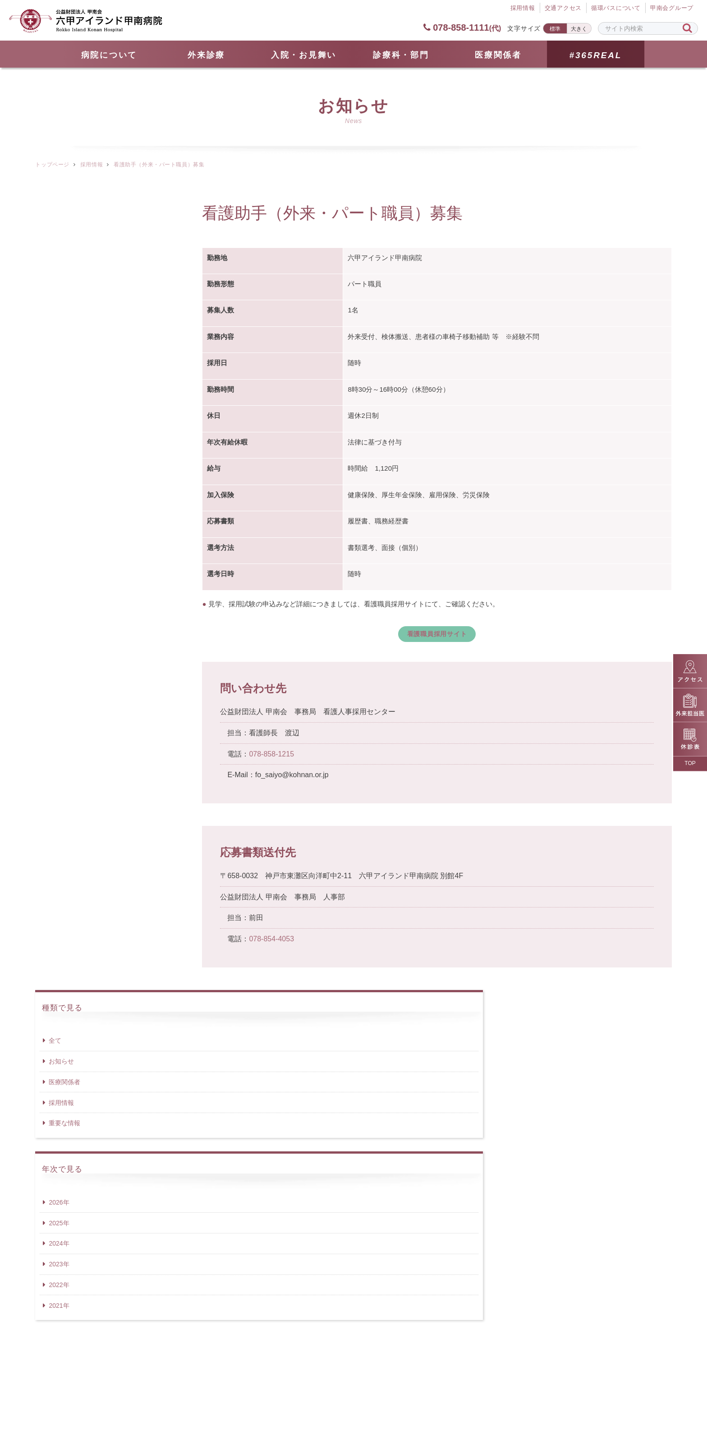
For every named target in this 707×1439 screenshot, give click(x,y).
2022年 (59, 477)
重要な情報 (64, 316)
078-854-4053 (271, 941)
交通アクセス (563, 8)
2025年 (59, 416)
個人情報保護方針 (377, 1394)
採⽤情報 (522, 8)
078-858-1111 (462, 27)
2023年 (59, 457)
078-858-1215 (271, 756)
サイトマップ (249, 1394)
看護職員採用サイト (437, 634)
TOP (689, 763)
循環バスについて (616, 8)
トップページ (52, 164)
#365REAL (595, 55)
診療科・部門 (401, 55)
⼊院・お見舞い (303, 55)
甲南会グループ (671, 8)
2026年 (59, 395)
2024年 (59, 436)
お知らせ (61, 254)
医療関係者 (498, 55)
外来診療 (206, 55)
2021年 (59, 498)
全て (55, 234)
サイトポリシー (455, 1394)
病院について (109, 55)
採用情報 (91, 164)
